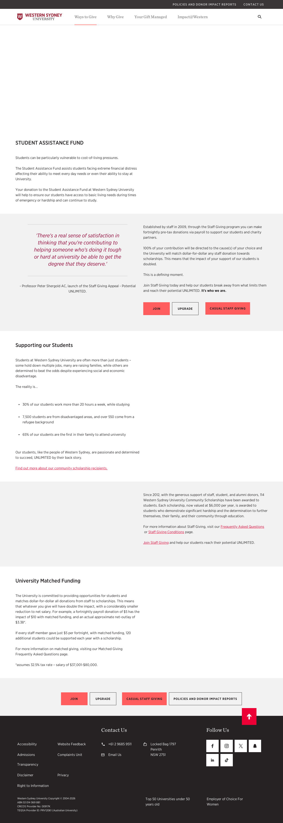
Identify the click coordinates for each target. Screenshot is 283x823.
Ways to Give (86, 16)
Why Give (115, 16)
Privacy (63, 775)
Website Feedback (71, 744)
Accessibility (27, 744)
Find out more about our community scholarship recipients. (61, 468)
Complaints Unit (69, 755)
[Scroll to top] (249, 716)
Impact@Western (193, 16)
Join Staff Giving (156, 542)
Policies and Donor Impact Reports (204, 4)
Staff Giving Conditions (166, 532)
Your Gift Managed (150, 16)
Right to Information (33, 786)
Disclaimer (25, 775)
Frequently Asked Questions (242, 527)
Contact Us (253, 4)
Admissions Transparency (27, 760)
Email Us (114, 755)
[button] (156, 308)
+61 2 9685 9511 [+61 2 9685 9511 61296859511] (120, 744)
